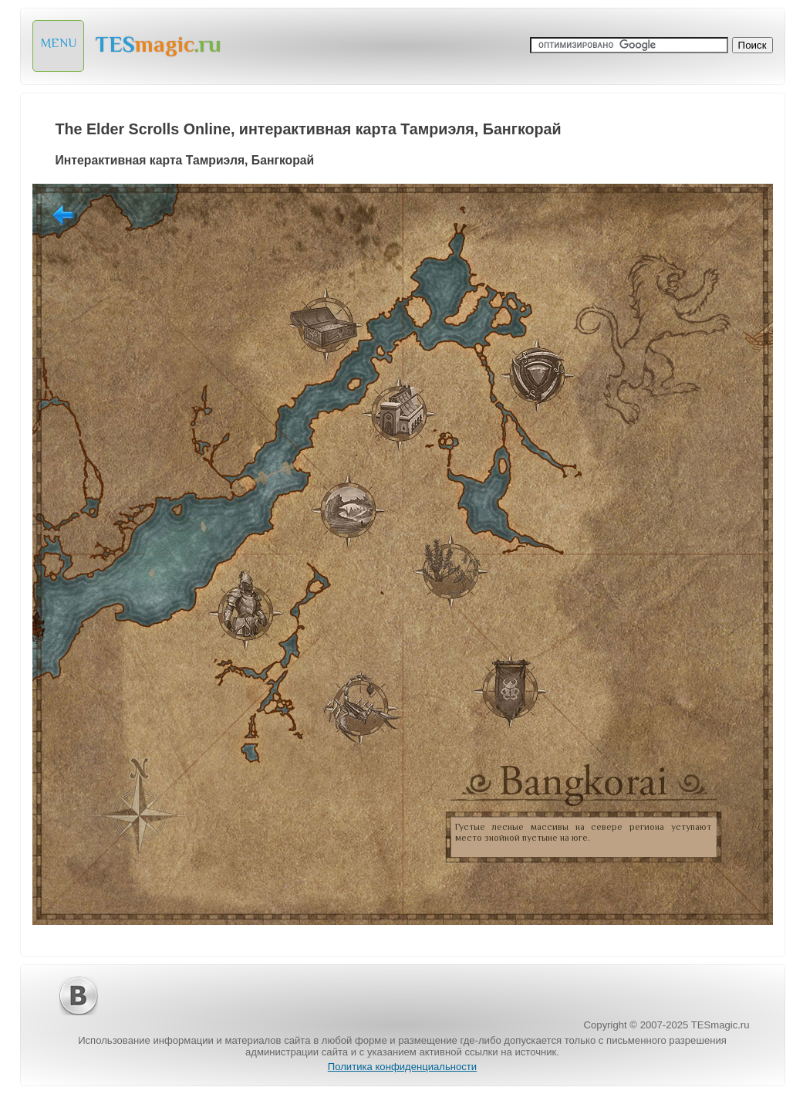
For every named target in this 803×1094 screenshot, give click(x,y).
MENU (58, 43)
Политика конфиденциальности (402, 1066)
